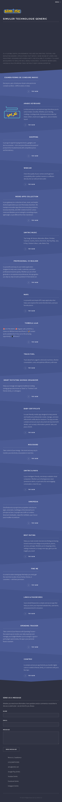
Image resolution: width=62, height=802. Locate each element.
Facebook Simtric (13, 781)
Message (6, 729)
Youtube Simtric (13, 776)
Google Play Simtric (14, 772)
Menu (57, 2)
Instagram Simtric (13, 786)
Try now (34, 91)
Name (5, 711)
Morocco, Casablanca (14, 757)
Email (5, 720)
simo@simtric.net (13, 767)
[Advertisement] (31, 37)
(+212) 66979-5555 (13, 762)
